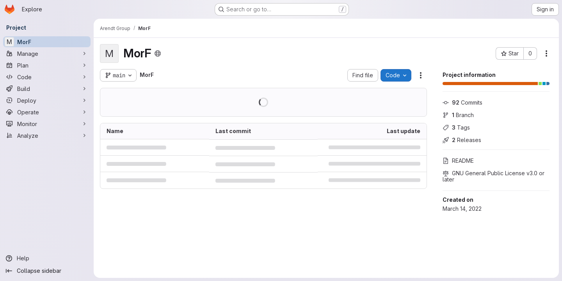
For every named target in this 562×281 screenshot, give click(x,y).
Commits (462, 102)
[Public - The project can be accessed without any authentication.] (158, 53)
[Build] (47, 88)
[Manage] (47, 53)
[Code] (47, 76)
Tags (456, 127)
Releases (462, 140)
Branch (458, 115)
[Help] (47, 258)
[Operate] (47, 112)
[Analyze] (47, 135)
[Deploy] (47, 100)
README (458, 160)
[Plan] (47, 65)
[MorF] (47, 41)
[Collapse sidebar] (47, 270)
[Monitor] (47, 123)
